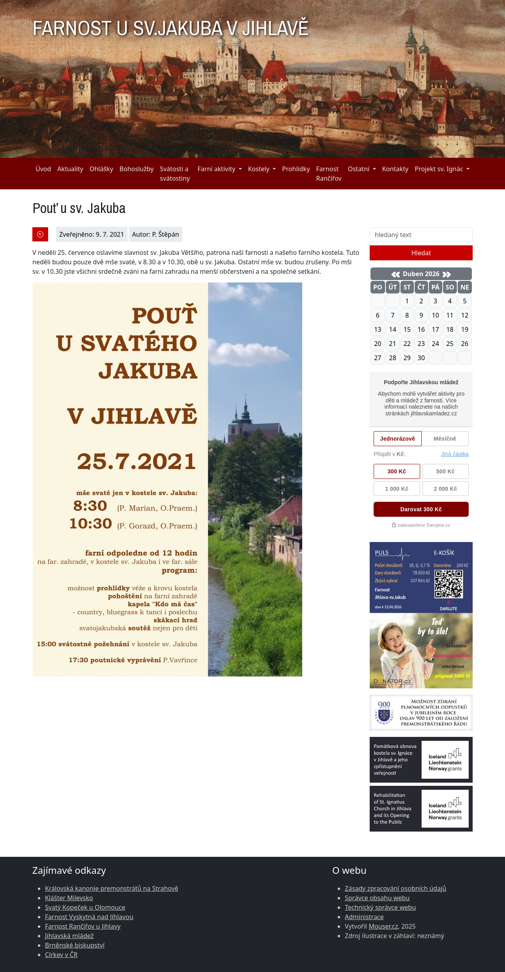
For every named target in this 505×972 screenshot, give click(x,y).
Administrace (364, 916)
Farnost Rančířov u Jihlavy (82, 926)
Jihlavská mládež (69, 935)
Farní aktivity (217, 168)
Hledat (421, 253)
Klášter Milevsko (69, 897)
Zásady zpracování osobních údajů (395, 888)
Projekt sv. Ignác (439, 168)
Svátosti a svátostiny (175, 173)
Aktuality (70, 168)
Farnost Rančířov (328, 173)
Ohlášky (101, 168)
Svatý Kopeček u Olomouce (85, 907)
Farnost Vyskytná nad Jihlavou (89, 916)
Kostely (258, 168)
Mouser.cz (383, 926)
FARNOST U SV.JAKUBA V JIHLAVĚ (170, 24)
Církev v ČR (61, 954)
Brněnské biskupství (75, 945)
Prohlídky (296, 168)
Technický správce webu (380, 907)
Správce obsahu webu (377, 897)
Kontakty (395, 168)
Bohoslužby (137, 168)
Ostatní (359, 168)
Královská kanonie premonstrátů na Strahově (111, 888)
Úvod (43, 168)
